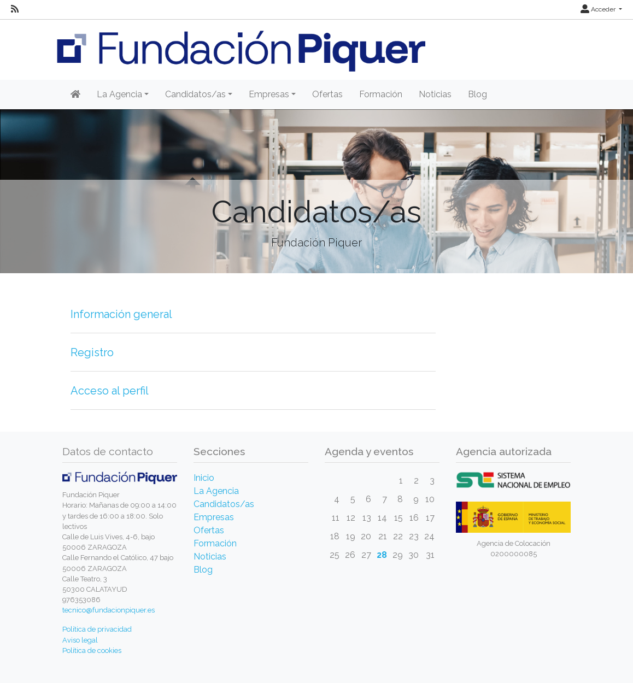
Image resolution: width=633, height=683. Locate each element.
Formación (380, 94)
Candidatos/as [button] (195, 94)
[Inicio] (75, 94)
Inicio (204, 478)
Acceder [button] (599, 9)
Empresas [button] (269, 94)
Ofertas (327, 94)
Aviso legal (80, 640)
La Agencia (216, 491)
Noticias (435, 94)
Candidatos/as (224, 504)
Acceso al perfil (110, 390)
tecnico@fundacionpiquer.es (108, 610)
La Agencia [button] (119, 94)
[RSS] (15, 9)
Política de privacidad (97, 629)
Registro (92, 352)
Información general (121, 314)
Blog (477, 94)
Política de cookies (91, 650)
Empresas (214, 517)
